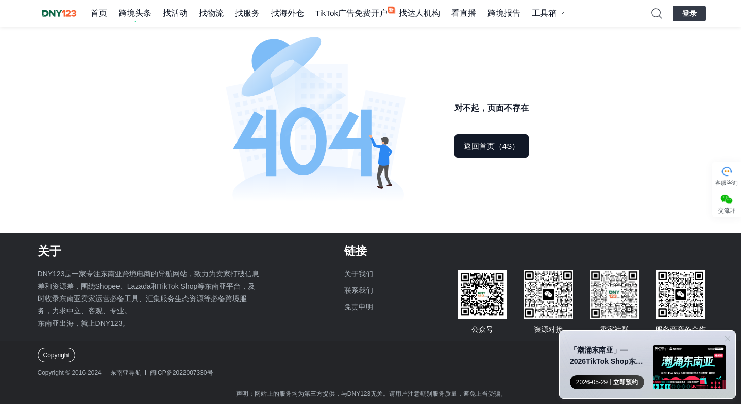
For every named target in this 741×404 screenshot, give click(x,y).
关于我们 (358, 274)
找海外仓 (287, 13)
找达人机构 (419, 13)
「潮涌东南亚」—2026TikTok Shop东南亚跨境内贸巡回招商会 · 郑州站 (608, 356)
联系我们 (358, 290)
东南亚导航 (125, 372)
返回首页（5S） (491, 146)
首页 (99, 13)
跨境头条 (135, 13)
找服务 (247, 13)
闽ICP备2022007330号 (181, 372)
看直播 (463, 13)
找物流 (211, 13)
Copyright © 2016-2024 (70, 372)
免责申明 (358, 307)
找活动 (175, 13)
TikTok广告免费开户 (351, 13)
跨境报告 (503, 13)
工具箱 (544, 13)
